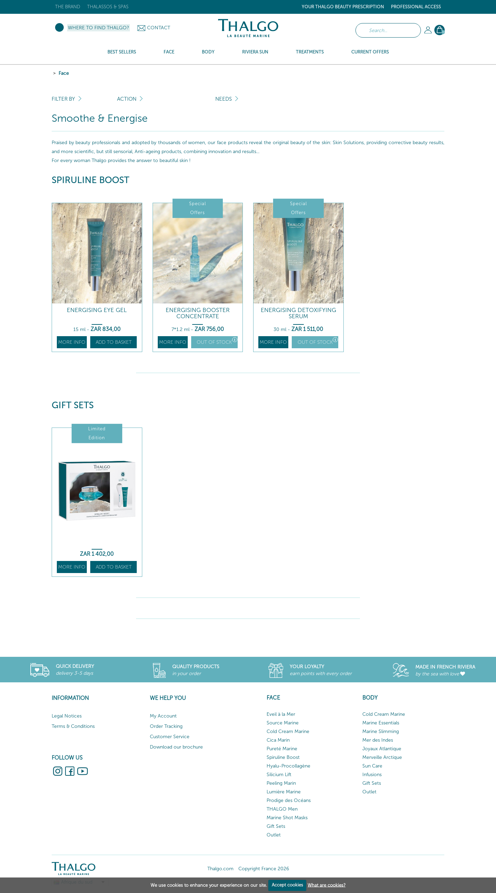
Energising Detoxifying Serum (298, 313)
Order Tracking (166, 726)
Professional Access (416, 6)
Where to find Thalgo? (98, 28)
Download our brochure (176, 747)
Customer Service (169, 737)
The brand (67, 6)
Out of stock (217, 341)
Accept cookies (287, 884)
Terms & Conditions (73, 726)
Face (64, 73)
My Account (163, 716)
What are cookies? (326, 884)
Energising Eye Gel (97, 310)
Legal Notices (67, 716)
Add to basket (114, 342)
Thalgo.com (220, 869)
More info (71, 342)
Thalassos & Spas (107, 6)
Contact (158, 28)
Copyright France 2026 (263, 869)
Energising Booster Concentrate (198, 313)
